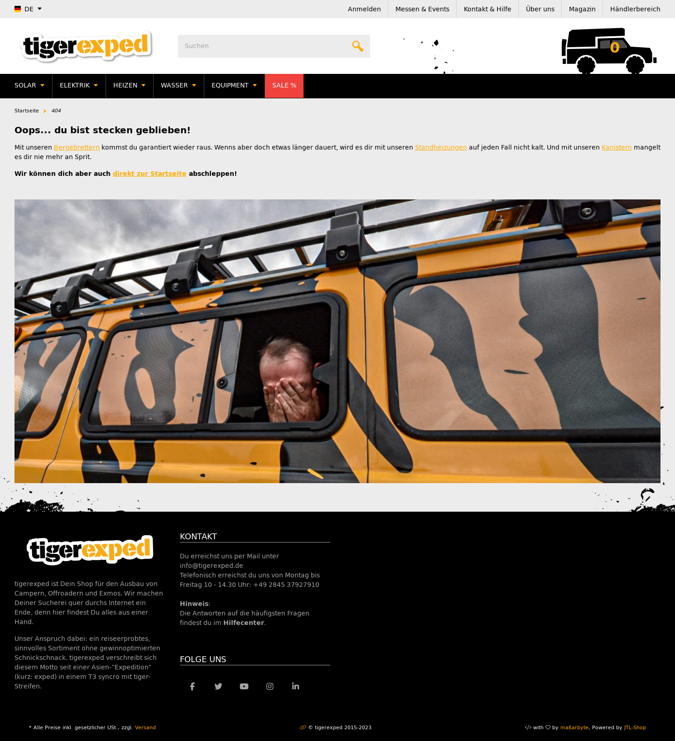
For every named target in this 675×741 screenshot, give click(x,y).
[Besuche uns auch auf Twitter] (218, 686)
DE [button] (24, 9)
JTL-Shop (635, 728)
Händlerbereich (635, 9)
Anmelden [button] (364, 9)
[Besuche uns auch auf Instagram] (269, 686)
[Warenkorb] (615, 46)
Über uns (540, 9)
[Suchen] (274, 46)
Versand (145, 728)
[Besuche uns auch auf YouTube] (244, 686)
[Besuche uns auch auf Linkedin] (295, 686)
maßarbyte (574, 728)
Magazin (582, 9)
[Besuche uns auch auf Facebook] (192, 686)
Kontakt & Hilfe (487, 9)
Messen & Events (422, 9)
